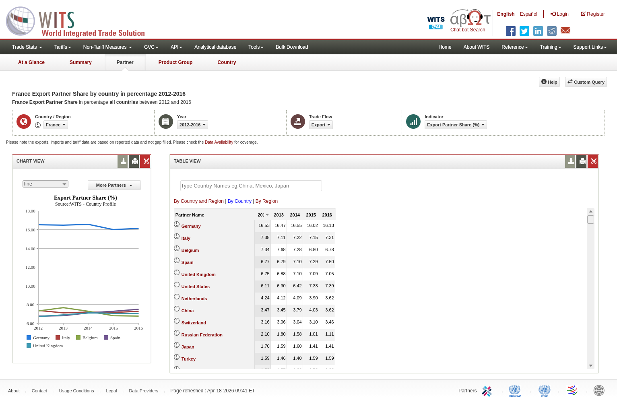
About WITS (477, 47)
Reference (514, 47)
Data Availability (219, 142)
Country (226, 62)
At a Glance (31, 62)
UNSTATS (545, 390)
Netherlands (194, 298)
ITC (488, 390)
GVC (151, 47)
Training (550, 47)
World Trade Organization (573, 390)
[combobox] (45, 184)
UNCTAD (516, 390)
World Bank (601, 390)
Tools (256, 47)
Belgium (190, 250)
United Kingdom (199, 274)
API (176, 47)
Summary (81, 62)
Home (445, 47)
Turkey (189, 359)
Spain (188, 262)
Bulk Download (292, 47)
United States (196, 286)
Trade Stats (27, 47)
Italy (186, 238)
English (505, 14)
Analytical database (215, 47)
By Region (267, 201)
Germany (191, 226)
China (188, 310)
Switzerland (194, 322)
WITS (80, 20)
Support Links (590, 47)
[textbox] (251, 185)
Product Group (176, 62)
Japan (188, 346)
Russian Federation (202, 334)
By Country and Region (199, 201)
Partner (125, 62)
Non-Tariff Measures (107, 47)
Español (528, 14)
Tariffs (62, 47)
